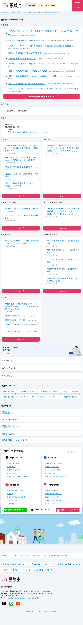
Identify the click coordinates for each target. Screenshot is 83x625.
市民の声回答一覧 (9, 368)
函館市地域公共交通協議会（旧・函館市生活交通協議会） (62, 279)
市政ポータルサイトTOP (18, 12)
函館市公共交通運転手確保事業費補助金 (21, 208)
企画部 (40, 12)
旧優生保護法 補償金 (69, 397)
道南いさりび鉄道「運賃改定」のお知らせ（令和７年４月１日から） (36, 88)
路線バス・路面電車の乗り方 (17, 324)
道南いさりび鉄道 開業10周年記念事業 (24, 53)
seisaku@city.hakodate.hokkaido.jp (32, 132)
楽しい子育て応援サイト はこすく (44, 397)
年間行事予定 (7, 376)
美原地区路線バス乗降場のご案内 (22, 58)
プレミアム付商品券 (70, 391)
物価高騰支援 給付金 (27, 391)
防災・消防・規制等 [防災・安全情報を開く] (47, 5)
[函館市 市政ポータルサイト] (12, 5)
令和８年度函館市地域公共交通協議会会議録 (26, 40)
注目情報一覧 (7, 360)
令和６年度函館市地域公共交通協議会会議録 (62, 260)
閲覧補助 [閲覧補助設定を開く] (31, 5)
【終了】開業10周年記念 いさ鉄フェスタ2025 (27, 71)
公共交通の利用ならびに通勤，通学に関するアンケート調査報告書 (21, 241)
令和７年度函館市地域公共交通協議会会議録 (26, 83)
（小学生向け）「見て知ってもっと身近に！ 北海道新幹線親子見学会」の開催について (43, 32)
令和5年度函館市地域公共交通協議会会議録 (62, 270)
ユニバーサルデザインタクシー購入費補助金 (21, 216)
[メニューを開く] (77, 5)
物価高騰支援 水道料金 (49, 391)
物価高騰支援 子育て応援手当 (14, 397)
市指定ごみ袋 (9, 391)
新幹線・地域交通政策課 (52, 12)
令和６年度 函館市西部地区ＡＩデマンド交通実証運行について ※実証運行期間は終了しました (21, 306)
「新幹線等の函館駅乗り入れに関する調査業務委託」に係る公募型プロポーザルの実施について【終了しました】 (62, 211)
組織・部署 (32, 12)
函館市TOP (5, 12)
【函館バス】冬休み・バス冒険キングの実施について (30, 63)
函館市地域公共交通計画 (15, 320)
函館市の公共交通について (16, 331)
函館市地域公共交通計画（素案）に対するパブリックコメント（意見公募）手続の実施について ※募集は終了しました (62, 148)
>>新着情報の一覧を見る (40, 96)
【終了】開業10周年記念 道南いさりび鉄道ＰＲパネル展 (32, 76)
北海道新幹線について (14, 315)
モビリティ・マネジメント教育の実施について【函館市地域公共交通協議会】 (40, 45)
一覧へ (21, 196)
